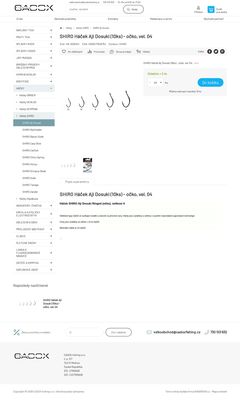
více (196, 62)
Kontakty (113, 18)
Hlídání (146, 51)
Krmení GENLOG (35, 74)
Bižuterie (35, 81)
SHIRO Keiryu (29, 164)
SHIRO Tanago (30, 184)
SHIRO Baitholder (32, 129)
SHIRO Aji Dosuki (31, 122)
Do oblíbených (75, 51)
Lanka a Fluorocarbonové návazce (35, 252)
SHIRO (122, 44)
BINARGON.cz (202, 391)
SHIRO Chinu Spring (33, 157)
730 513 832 (108, 2)
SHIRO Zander (30, 191)
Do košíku (210, 82)
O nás (20, 18)
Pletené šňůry (35, 243)
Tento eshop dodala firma (179, 391)
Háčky (35, 88)
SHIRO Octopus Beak (34, 171)
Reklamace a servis (161, 18)
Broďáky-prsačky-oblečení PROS (35, 66)
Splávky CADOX (35, 50)
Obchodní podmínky (65, 18)
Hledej (134, 9)
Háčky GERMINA (28, 109)
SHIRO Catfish (30, 150)
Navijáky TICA (35, 30)
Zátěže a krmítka (35, 262)
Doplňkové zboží (35, 269)
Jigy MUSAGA (35, 57)
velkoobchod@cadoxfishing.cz (84, 2)
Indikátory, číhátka (35, 205)
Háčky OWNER (27, 95)
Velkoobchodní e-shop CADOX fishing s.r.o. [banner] (34, 8)
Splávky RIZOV (35, 44)
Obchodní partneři (214, 18)
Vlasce (35, 236)
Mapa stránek (219, 391)
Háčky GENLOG (27, 102)
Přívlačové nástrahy (35, 229)
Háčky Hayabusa (28, 198)
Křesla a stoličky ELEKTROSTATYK (35, 214)
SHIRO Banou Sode (33, 136)
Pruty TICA (35, 37)
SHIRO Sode (29, 178)
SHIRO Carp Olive (31, 143)
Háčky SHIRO (26, 115)
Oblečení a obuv (35, 222)
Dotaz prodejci (123, 51)
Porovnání (99, 51)
